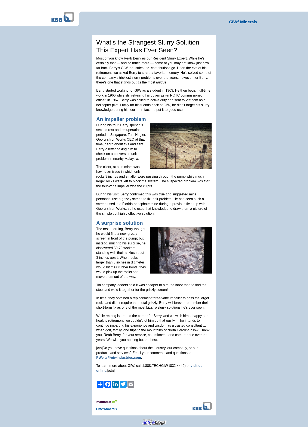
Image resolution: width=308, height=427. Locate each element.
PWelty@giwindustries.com (118, 357)
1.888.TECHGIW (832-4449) (164, 365)
